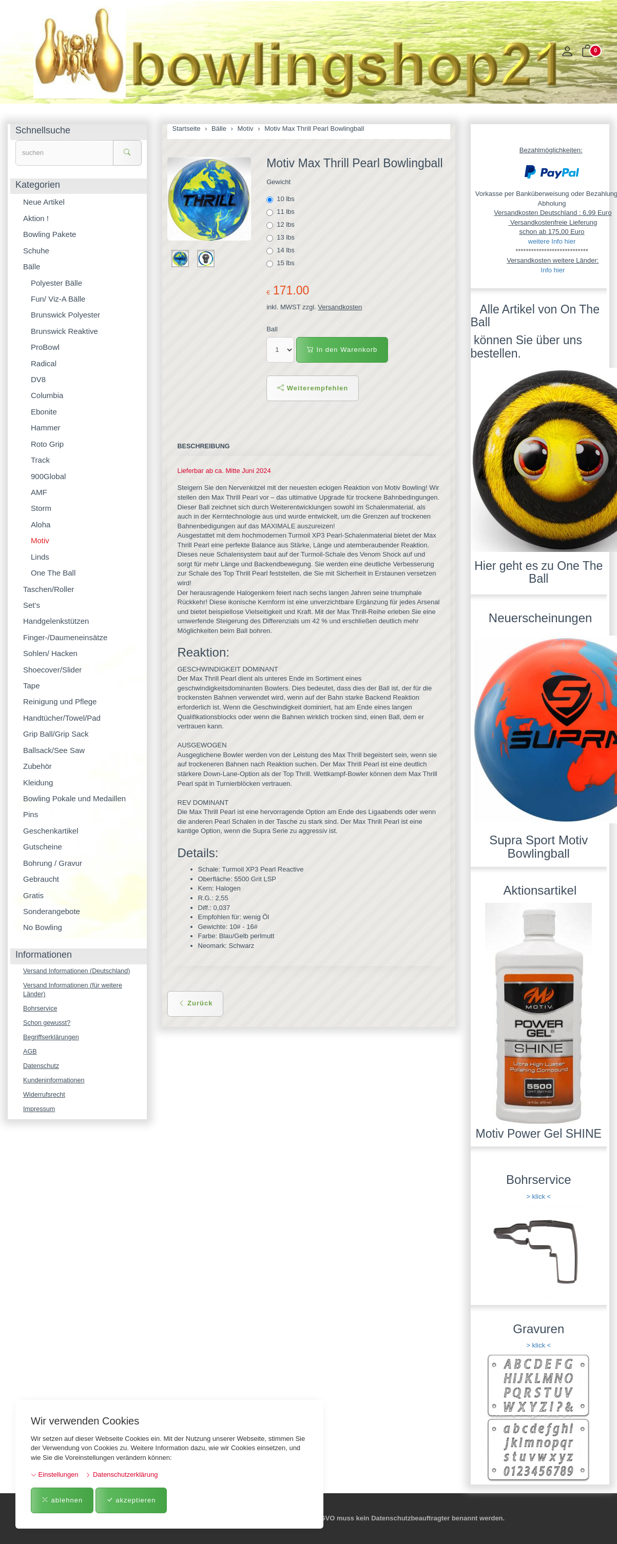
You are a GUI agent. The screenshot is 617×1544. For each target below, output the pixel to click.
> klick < (538, 1196)
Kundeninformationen (55, 1083)
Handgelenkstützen (56, 621)
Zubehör (37, 766)
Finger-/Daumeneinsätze (65, 637)
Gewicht (278, 182)
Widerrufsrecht (45, 1098)
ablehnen (62, 1500)
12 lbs (281, 225)
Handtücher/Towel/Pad (62, 718)
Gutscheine (42, 846)
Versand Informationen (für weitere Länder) (74, 990)
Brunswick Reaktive (64, 331)
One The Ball (53, 572)
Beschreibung (205, 446)
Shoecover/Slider (52, 669)
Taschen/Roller (48, 589)
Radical (43, 363)
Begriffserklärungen (52, 1039)
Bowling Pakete (49, 234)
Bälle (31, 266)
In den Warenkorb (342, 349)
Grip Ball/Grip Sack (56, 733)
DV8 (38, 379)
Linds (40, 556)
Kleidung (38, 782)
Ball (272, 329)
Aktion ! (36, 218)
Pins (30, 814)
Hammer (46, 427)
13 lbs (281, 237)
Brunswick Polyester (65, 314)
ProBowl (45, 347)
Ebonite (44, 411)
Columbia (47, 395)
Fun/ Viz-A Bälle (58, 298)
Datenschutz (41, 1068)
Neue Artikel (44, 201)
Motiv (40, 540)
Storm (41, 508)
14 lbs (281, 250)
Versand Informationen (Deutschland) (78, 971)
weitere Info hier (552, 241)
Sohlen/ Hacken (50, 653)
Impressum (39, 1112)
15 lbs (281, 263)
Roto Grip (47, 444)
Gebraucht (41, 879)
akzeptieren (131, 1500)
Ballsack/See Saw (54, 750)
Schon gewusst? (47, 1024)
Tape (31, 685)
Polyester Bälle (56, 283)
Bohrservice (41, 1010)
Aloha (40, 524)
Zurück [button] (195, 1003)
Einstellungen (55, 1474)
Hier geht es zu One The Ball (538, 572)
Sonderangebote (51, 911)
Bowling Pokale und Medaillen (74, 798)
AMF (39, 492)
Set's (31, 605)
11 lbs (281, 212)
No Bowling (42, 927)
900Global (48, 476)
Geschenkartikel (51, 830)
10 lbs (281, 199)
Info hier (553, 270)
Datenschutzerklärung (121, 1474)
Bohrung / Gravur (52, 863)
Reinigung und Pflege (60, 701)
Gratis (33, 895)
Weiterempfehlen (312, 388)
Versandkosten (340, 307)
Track (40, 460)
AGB (30, 1054)
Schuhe (36, 250)
